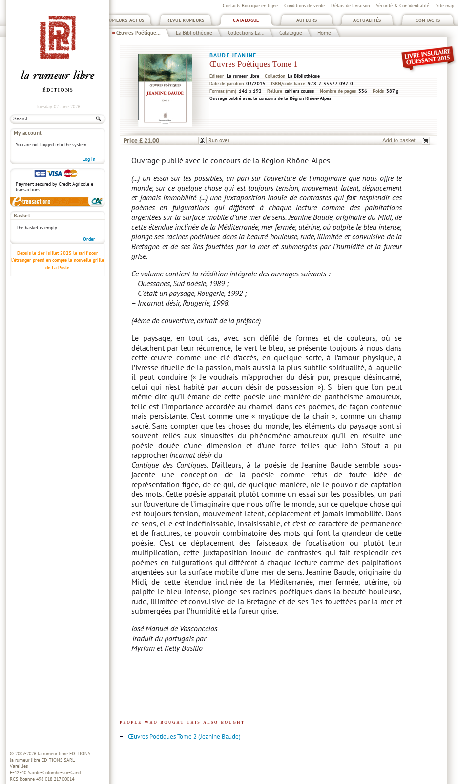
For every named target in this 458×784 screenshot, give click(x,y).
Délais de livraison (350, 5)
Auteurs (306, 20)
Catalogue (246, 20)
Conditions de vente (304, 5)
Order (89, 239)
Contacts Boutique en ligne (250, 5)
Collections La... (246, 32)
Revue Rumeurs (186, 20)
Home (324, 32)
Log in (89, 159)
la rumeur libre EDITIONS (64, 753)
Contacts (428, 20)
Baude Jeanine (232, 55)
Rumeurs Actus (125, 20)
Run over (218, 140)
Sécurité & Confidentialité (402, 5)
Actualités (367, 20)
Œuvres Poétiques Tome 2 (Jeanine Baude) (184, 736)
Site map (445, 5)
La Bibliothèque (194, 32)
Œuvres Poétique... (138, 32)
